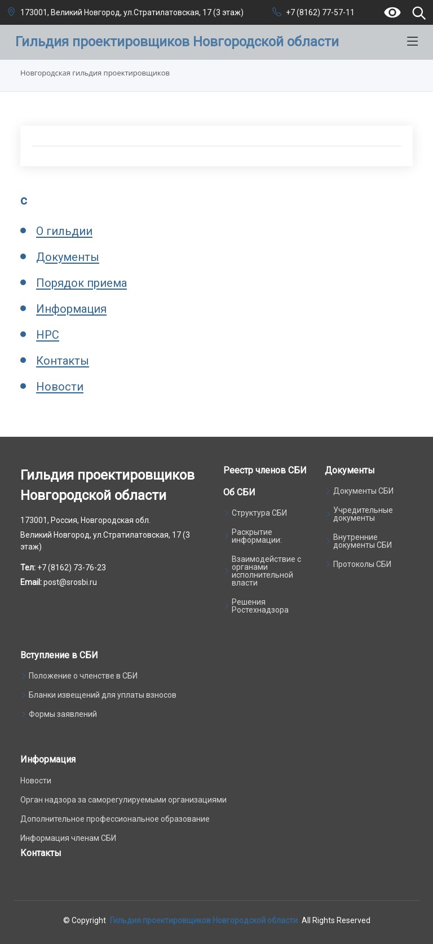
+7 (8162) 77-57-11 (320, 12)
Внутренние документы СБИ (362, 541)
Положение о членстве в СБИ (83, 676)
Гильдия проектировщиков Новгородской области (204, 920)
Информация (71, 309)
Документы (67, 257)
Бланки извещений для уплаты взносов (102, 695)
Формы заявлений (63, 714)
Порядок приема (81, 283)
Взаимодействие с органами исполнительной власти (266, 571)
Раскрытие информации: (257, 536)
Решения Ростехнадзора (260, 606)
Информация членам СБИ (68, 838)
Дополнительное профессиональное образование (115, 819)
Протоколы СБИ (362, 564)
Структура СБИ (259, 513)
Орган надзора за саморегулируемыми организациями (123, 800)
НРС (47, 335)
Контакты (62, 360)
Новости (59, 386)
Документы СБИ (363, 491)
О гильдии (64, 231)
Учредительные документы (363, 514)
